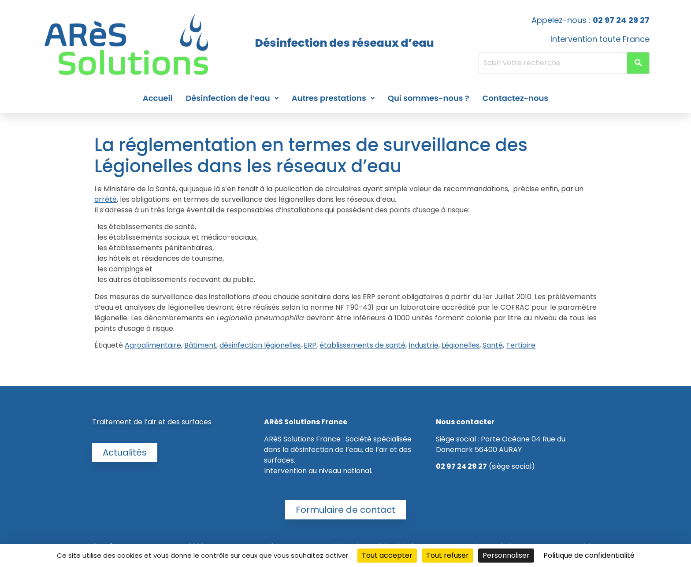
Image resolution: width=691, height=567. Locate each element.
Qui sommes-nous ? (428, 98)
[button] (232, 98)
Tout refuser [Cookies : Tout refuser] (447, 555)
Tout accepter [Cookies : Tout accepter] (387, 555)
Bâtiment (200, 345)
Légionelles (460, 345)
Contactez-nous (516, 98)
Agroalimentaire (153, 345)
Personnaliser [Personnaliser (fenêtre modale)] (506, 555)
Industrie (423, 345)
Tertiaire (520, 345)
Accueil (158, 98)
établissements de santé (362, 345)
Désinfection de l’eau (232, 98)
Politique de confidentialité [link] (589, 555)
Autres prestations (333, 98)
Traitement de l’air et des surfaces (152, 422)
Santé (493, 345)
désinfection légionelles (260, 345)
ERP (310, 345)
